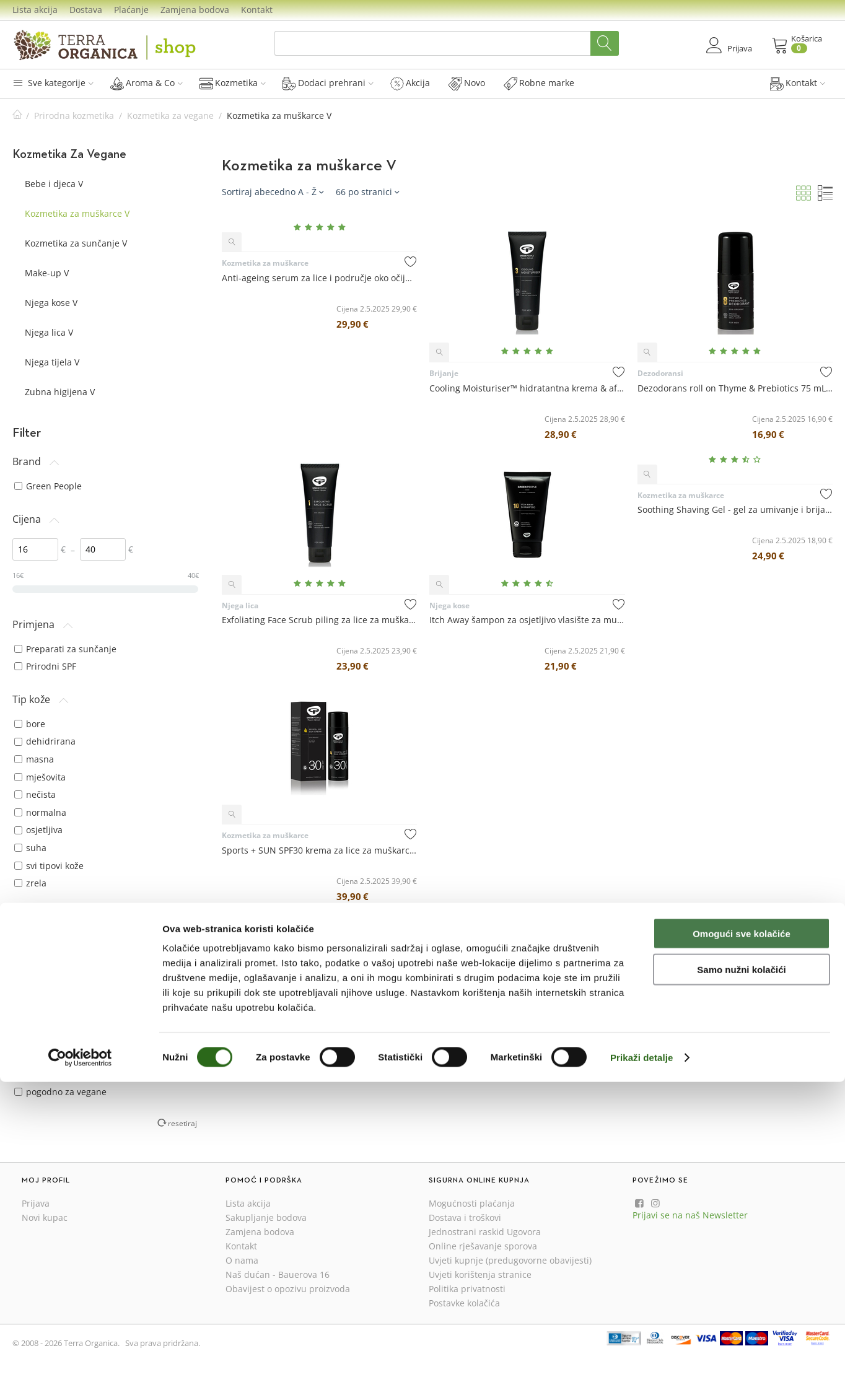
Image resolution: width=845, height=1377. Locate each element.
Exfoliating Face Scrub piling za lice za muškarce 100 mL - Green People (319, 620)
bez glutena (44, 1074)
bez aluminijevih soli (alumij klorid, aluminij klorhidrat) (92, 1050)
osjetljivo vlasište (55, 951)
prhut (32, 969)
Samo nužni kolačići (741, 1265)
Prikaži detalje (641, 1352)
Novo (467, 83)
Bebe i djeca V (54, 184)
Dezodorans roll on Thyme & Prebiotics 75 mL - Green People (735, 388)
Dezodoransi (660, 373)
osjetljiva (38, 830)
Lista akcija (35, 9)
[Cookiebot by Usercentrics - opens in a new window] (80, 1353)
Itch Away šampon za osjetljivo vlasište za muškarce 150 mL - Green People (526, 620)
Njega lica (240, 605)
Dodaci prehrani (328, 83)
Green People (48, 486)
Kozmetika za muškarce (265, 263)
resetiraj (182, 1123)
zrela (30, 883)
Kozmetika (232, 83)
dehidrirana (45, 741)
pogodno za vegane (60, 1092)
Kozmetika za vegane (170, 115)
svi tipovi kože (49, 866)
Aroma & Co (146, 83)
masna (34, 759)
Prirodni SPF (45, 666)
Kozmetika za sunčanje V (76, 243)
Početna (17, 115)
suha (30, 848)
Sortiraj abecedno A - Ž (272, 192)
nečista (35, 794)
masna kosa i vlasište (63, 934)
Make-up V (47, 273)
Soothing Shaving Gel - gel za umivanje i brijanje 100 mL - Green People (735, 509)
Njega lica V (49, 332)
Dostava (85, 9)
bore (29, 724)
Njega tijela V (52, 362)
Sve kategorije (53, 82)
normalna (40, 812)
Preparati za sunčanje (65, 649)
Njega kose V (51, 302)
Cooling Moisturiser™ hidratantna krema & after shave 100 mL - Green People (526, 388)
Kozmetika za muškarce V (77, 213)
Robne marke (539, 83)
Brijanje (443, 373)
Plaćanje (131, 9)
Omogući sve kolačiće (741, 1228)
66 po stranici (367, 192)
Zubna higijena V (60, 392)
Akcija (410, 83)
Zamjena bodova (194, 9)
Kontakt (257, 9)
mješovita (40, 777)
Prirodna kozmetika (74, 115)
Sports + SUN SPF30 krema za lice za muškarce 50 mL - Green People (319, 850)
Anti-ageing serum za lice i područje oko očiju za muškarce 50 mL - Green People (319, 278)
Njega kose (449, 605)
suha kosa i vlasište (60, 987)
